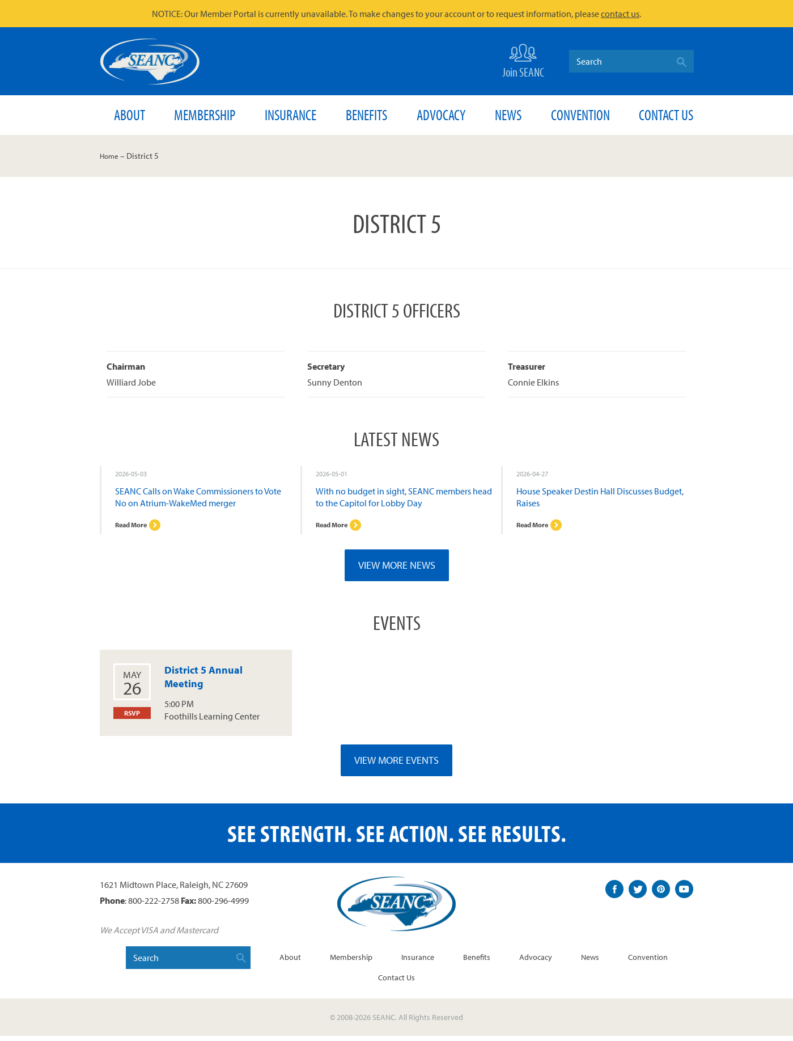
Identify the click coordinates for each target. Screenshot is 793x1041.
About (129, 114)
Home (111, 155)
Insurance (290, 114)
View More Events (396, 765)
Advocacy (441, 114)
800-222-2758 (153, 905)
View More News (396, 570)
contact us (620, 13)
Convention (580, 114)
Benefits (366, 114)
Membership (204, 114)
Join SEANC (523, 59)
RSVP (131, 719)
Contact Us (666, 114)
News (508, 114)
